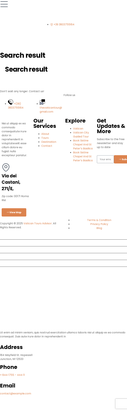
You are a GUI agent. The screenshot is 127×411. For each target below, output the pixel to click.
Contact (6, 270)
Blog (4, 263)
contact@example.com (15, 393)
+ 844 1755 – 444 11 (12, 375)
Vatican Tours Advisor (37, 223)
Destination (8, 250)
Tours (5, 243)
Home (5, 236)
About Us (7, 256)
